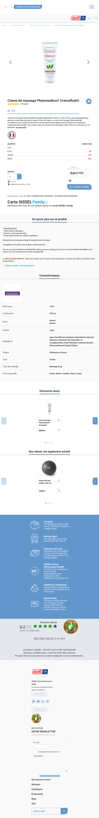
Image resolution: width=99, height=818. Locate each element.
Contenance (8, 313)
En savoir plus (21, 127)
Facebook (33, 700)
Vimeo (43, 700)
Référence (7, 306)
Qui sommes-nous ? (41, 778)
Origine (6, 352)
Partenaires (37, 793)
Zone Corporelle (10, 373)
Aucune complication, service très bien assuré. (49, 652)
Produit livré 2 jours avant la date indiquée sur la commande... (49, 655)
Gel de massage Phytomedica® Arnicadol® (44, 422)
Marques (35, 783)
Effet (5, 322)
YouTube (38, 700)
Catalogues (37, 788)
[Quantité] (12, 176)
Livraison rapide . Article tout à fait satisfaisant (49, 649)
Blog (33, 798)
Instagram (48, 700)
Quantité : (10, 172)
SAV (33, 802)
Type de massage (10, 366)
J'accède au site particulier (28, 7)
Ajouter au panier (79, 187)
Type (5, 359)
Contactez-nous (12, 6)
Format (6, 330)
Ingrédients (8, 341)
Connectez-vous (15, 196)
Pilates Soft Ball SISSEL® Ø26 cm (45, 482)
